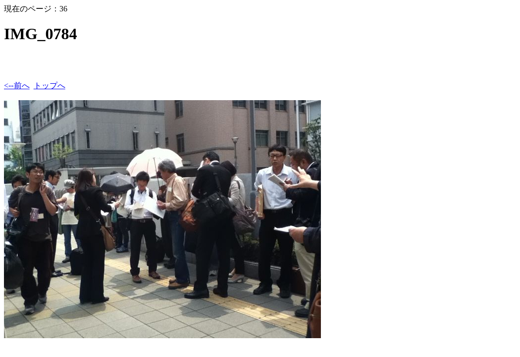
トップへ (49, 85)
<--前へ (17, 85)
